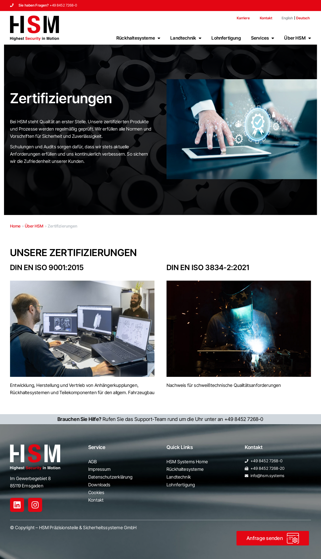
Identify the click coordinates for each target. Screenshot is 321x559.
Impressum (99, 469)
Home (15, 226)
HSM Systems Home (187, 461)
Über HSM (297, 38)
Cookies (96, 492)
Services (262, 38)
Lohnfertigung (226, 38)
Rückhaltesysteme (138, 38)
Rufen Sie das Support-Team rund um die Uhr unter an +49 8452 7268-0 (160, 419)
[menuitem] (285, 18)
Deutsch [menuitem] (303, 18)
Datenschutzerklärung (110, 477)
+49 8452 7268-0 (63, 5)
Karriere (243, 18)
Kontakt (266, 18)
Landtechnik (185, 38)
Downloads (99, 484)
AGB (92, 461)
